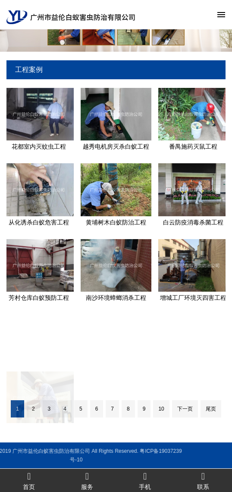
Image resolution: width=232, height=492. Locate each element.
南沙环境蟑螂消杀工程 (116, 297)
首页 (29, 480)
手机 (145, 480)
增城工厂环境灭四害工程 (193, 297)
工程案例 (29, 69)
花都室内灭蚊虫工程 (39, 146)
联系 (203, 480)
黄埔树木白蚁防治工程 (116, 222)
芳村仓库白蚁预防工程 (39, 297)
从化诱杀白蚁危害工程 (39, 222)
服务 (87, 480)
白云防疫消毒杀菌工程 (193, 222)
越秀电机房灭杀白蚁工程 (116, 146)
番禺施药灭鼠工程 (193, 146)
